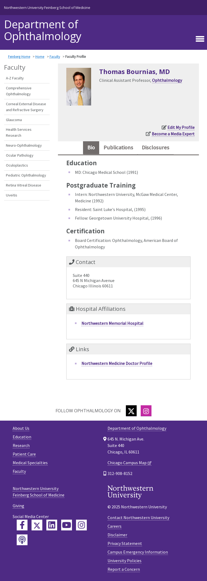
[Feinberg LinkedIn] (51, 525)
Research (21, 445)
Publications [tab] (118, 147)
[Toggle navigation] (200, 39)
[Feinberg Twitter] (37, 525)
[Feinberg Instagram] (81, 525)
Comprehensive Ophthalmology (19, 91)
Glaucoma (14, 119)
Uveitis (11, 195)
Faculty (55, 56)
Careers (115, 526)
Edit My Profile (181, 127)
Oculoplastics (17, 165)
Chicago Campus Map (127, 462)
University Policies (125, 560)
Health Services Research (19, 132)
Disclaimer (117, 534)
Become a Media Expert (173, 133)
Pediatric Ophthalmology (26, 175)
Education (22, 436)
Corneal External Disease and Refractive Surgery (26, 106)
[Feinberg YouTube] (66, 525)
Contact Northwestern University (138, 517)
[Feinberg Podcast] (22, 539)
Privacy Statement (125, 543)
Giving (18, 505)
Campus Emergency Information (138, 552)
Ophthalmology (167, 80)
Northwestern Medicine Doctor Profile (116, 363)
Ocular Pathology (19, 155)
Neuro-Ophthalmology (24, 145)
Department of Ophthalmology (42, 30)
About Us (21, 428)
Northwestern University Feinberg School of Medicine (47, 7)
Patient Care (24, 454)
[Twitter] (131, 410)
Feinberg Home (19, 56)
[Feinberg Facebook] (22, 525)
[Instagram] (146, 410)
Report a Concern (124, 569)
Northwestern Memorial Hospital (112, 323)
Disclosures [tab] (155, 147)
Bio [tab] (91, 147)
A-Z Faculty (15, 78)
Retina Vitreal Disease (23, 185)
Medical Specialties (30, 462)
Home (39, 56)
